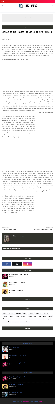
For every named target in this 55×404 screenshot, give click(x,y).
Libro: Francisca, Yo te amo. (17, 282)
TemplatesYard (26, 401)
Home (2, 1)
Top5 (9, 321)
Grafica (11, 316)
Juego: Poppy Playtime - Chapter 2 (19, 274)
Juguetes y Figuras (32, 316)
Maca (22, 236)
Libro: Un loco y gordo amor (17, 355)
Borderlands (18, 313)
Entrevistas (45, 313)
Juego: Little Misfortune (16, 290)
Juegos (17, 316)
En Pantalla (38, 313)
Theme (40, 401)
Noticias (11, 319)
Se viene (40, 319)
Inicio (4, 27)
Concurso (31, 313)
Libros (44, 316)
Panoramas (26, 319)
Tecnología (47, 319)
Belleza (11, 313)
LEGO (39, 316)
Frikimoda (5, 316)
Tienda (4, 321)
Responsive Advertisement (27, 18)
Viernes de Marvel (25, 321)
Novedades (18, 319)
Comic (24, 313)
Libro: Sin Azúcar (14, 347)
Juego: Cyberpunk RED (15, 392)
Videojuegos (16, 321)
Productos (33, 319)
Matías (50, 316)
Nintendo (5, 319)
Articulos (8, 27)
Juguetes (23, 316)
